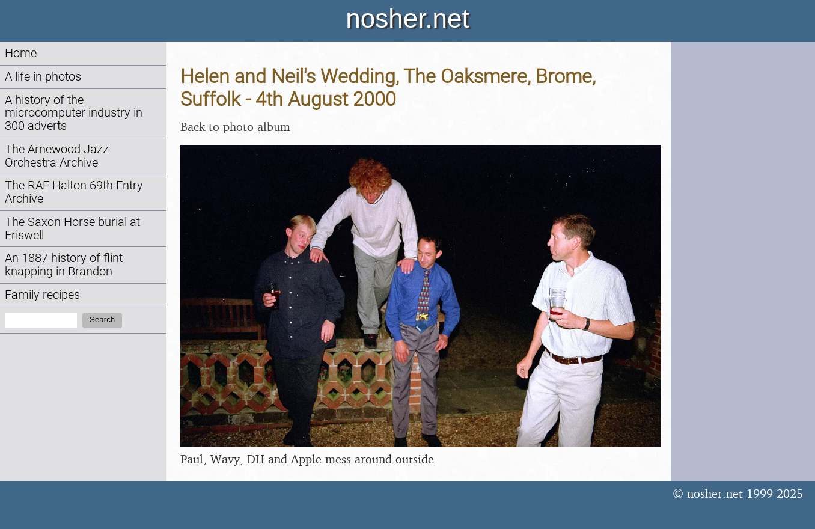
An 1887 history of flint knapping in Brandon (64, 264)
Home (21, 53)
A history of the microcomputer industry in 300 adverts (73, 113)
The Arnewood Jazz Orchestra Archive (57, 156)
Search (102, 319)
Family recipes (42, 295)
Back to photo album (235, 126)
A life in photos (43, 77)
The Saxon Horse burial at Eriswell (72, 228)
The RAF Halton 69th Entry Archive (74, 192)
